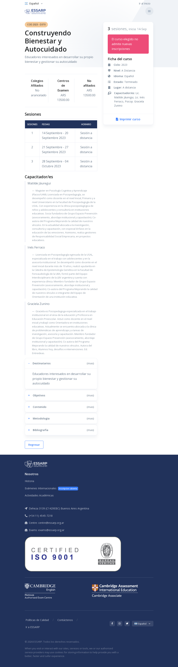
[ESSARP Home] (40, 11)
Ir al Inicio (144, 3)
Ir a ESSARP (33, 627)
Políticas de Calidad (37, 620)
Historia (29, 481)
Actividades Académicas (39, 495)
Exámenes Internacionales (51, 488)
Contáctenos (65, 620)
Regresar (34, 444)
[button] (61, 363)
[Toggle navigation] (149, 11)
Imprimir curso (128, 119)
